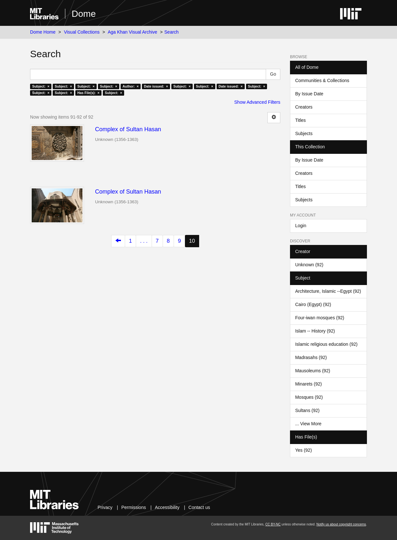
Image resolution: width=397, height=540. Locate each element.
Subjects (304, 133)
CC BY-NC (273, 524)
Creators (304, 107)
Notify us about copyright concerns (341, 524)
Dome (84, 14)
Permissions (133, 507)
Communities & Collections (322, 80)
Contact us (199, 507)
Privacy (105, 507)
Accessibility (167, 507)
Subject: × (40, 86)
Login (300, 225)
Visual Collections (82, 32)
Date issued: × (156, 86)
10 (192, 241)
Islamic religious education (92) (326, 344)
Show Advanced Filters (257, 102)
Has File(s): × (88, 93)
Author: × (131, 86)
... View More (308, 423)
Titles (300, 120)
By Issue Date (309, 93)
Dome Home (43, 32)
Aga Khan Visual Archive (132, 32)
